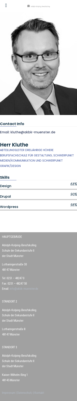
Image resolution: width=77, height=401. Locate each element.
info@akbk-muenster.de (23, 289)
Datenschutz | (25, 393)
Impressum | (9, 393)
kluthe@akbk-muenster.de (32, 132)
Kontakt (39, 393)
